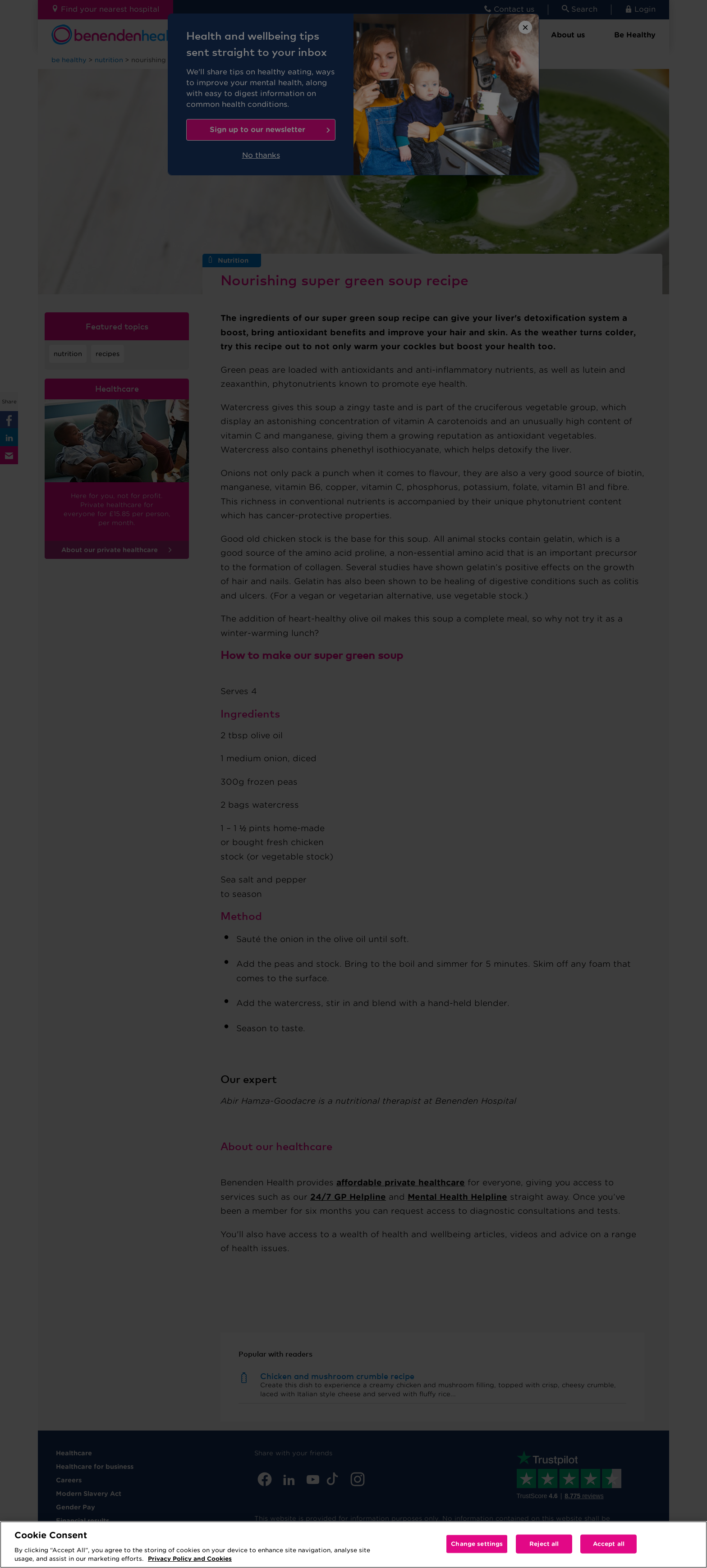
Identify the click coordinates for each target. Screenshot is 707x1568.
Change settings (477, 1544)
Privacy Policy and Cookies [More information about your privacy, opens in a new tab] (190, 1558)
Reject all (544, 1544)
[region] (353, 1544)
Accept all (608, 1544)
